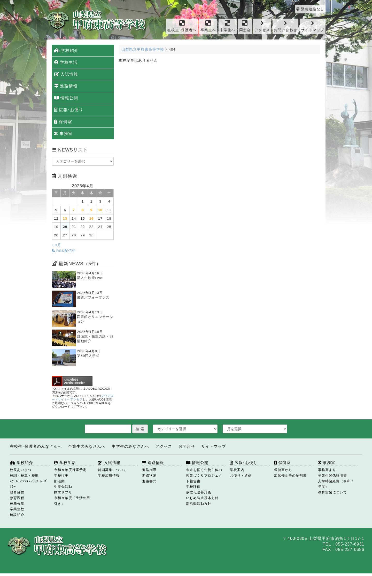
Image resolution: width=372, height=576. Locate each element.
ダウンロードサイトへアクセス (82, 397)
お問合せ (187, 446)
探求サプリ (63, 492)
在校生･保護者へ (182, 26)
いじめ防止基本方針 (202, 498)
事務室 (63, 133)
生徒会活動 (63, 487)
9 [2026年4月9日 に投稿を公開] (91, 210)
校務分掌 (17, 504)
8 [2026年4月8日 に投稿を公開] (83, 210)
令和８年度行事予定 (70, 470)
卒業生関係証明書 (332, 475)
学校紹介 (66, 50)
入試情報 (66, 74)
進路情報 (66, 86)
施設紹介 (17, 515)
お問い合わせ (285, 26)
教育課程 (17, 498)
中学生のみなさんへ (130, 446)
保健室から (283, 470)
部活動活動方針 (198, 504)
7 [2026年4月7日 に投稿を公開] (74, 210)
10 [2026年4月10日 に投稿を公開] (100, 210)
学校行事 (61, 475)
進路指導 (149, 470)
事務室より (327, 470)
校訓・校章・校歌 (24, 475)
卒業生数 (17, 509)
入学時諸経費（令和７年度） (336, 484)
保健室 (63, 121)
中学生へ (227, 26)
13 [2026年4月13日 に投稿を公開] (65, 218)
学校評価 (193, 487)
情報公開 (66, 98)
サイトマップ (312, 26)
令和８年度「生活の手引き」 (72, 501)
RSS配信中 (64, 251)
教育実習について (332, 492)
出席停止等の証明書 (290, 475)
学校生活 (66, 62)
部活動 (59, 481)
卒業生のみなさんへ (86, 446)
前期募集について (112, 470)
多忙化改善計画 (198, 492)
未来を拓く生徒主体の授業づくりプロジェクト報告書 (204, 475)
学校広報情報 (109, 475)
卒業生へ (208, 26)
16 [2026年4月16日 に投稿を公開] (91, 218)
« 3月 (56, 245)
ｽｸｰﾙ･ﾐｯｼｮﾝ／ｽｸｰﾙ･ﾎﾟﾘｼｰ (29, 484)
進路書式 (149, 481)
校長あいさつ (21, 470)
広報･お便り (68, 110)
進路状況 (149, 475)
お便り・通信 (241, 475)
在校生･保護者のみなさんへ (36, 446)
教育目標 (17, 492)
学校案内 (237, 470)
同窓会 (245, 26)
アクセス (262, 26)
